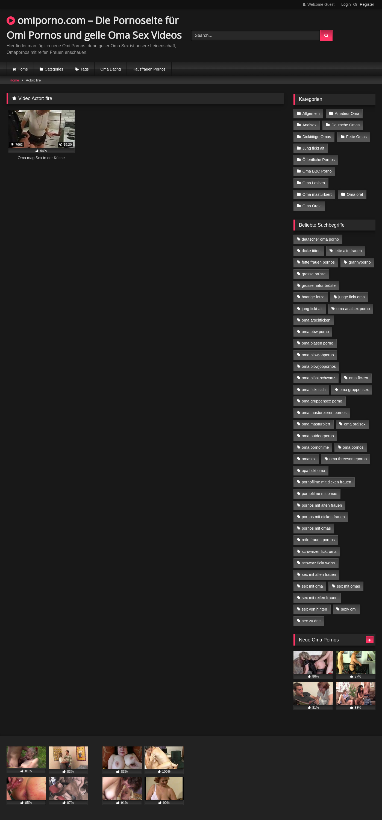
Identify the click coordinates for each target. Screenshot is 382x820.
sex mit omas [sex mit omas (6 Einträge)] (348, 586)
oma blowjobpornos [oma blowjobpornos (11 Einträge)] (319, 366)
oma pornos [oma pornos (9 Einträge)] (353, 447)
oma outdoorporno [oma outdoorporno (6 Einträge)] (318, 436)
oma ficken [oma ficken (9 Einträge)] (358, 378)
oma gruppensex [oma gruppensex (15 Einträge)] (354, 389)
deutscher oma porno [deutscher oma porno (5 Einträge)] (320, 239)
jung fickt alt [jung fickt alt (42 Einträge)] (312, 309)
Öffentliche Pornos (318, 159)
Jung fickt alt (313, 148)
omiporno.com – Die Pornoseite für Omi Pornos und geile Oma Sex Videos (94, 28)
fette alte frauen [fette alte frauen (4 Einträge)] (348, 251)
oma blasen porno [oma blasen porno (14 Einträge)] (317, 343)
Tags (85, 69)
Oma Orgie (312, 206)
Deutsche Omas (345, 125)
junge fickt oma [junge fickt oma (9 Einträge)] (351, 297)
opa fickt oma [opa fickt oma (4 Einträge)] (313, 470)
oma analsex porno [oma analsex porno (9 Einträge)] (353, 309)
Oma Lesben (313, 183)
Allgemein (311, 113)
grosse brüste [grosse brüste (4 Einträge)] (313, 274)
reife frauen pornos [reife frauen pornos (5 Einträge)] (318, 540)
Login (346, 4)
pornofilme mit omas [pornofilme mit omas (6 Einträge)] (319, 493)
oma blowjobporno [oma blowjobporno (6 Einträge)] (318, 355)
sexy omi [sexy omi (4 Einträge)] (349, 609)
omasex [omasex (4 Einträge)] (308, 459)
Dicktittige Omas (316, 137)
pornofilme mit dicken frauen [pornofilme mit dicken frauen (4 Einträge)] (326, 482)
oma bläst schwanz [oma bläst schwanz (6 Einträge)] (318, 378)
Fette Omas (356, 137)
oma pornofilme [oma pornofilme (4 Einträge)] (315, 447)
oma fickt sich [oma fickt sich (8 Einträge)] (313, 389)
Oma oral (355, 194)
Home (23, 69)
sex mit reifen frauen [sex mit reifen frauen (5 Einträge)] (319, 598)
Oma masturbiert (317, 194)
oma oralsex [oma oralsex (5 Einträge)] (354, 424)
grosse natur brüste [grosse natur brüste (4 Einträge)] (319, 285)
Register (367, 4)
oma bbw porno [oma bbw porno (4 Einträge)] (315, 331)
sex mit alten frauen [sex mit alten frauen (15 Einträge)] (319, 574)
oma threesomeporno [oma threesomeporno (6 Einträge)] (348, 459)
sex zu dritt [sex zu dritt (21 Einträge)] (311, 621)
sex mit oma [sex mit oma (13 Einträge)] (312, 586)
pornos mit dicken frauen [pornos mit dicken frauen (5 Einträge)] (323, 517)
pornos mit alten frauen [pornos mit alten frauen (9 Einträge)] (322, 505)
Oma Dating (110, 69)
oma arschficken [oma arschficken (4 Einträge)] (316, 320)
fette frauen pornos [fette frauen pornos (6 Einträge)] (318, 262)
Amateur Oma (347, 113)
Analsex (309, 125)
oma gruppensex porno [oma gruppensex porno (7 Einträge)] (322, 401)
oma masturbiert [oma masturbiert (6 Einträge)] (316, 424)
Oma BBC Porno (317, 171)
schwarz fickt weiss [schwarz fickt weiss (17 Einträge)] (318, 563)
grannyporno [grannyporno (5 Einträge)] (360, 262)
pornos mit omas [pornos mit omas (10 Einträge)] (316, 528)
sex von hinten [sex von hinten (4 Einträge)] (314, 609)
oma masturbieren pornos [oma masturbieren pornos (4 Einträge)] (324, 412)
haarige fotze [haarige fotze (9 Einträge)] (313, 297)
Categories (54, 69)
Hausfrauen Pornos (149, 69)
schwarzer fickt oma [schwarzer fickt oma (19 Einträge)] (319, 551)
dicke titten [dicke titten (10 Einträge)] (311, 251)
